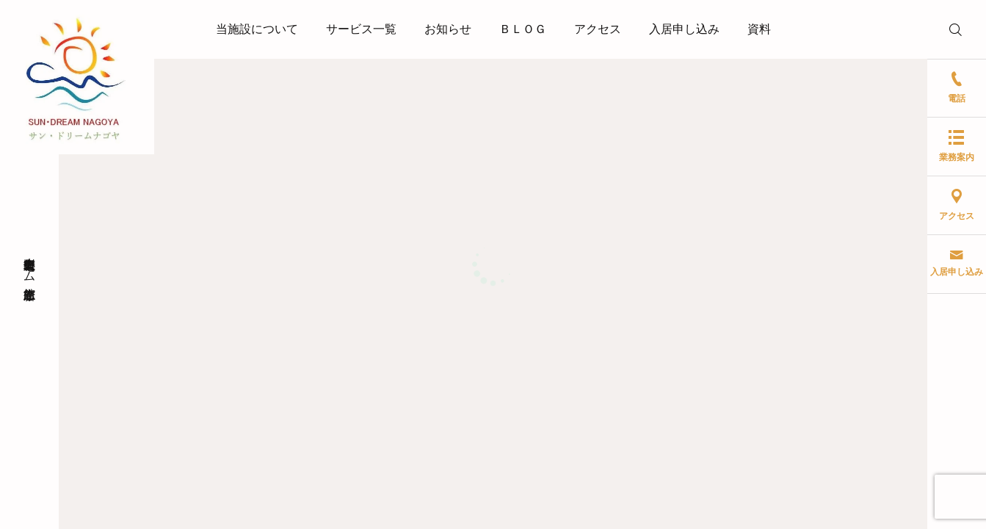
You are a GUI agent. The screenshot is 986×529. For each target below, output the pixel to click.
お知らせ (447, 29)
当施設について (257, 29)
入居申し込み (684, 29)
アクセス (597, 29)
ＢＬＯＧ (522, 29)
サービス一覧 (361, 29)
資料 (759, 29)
